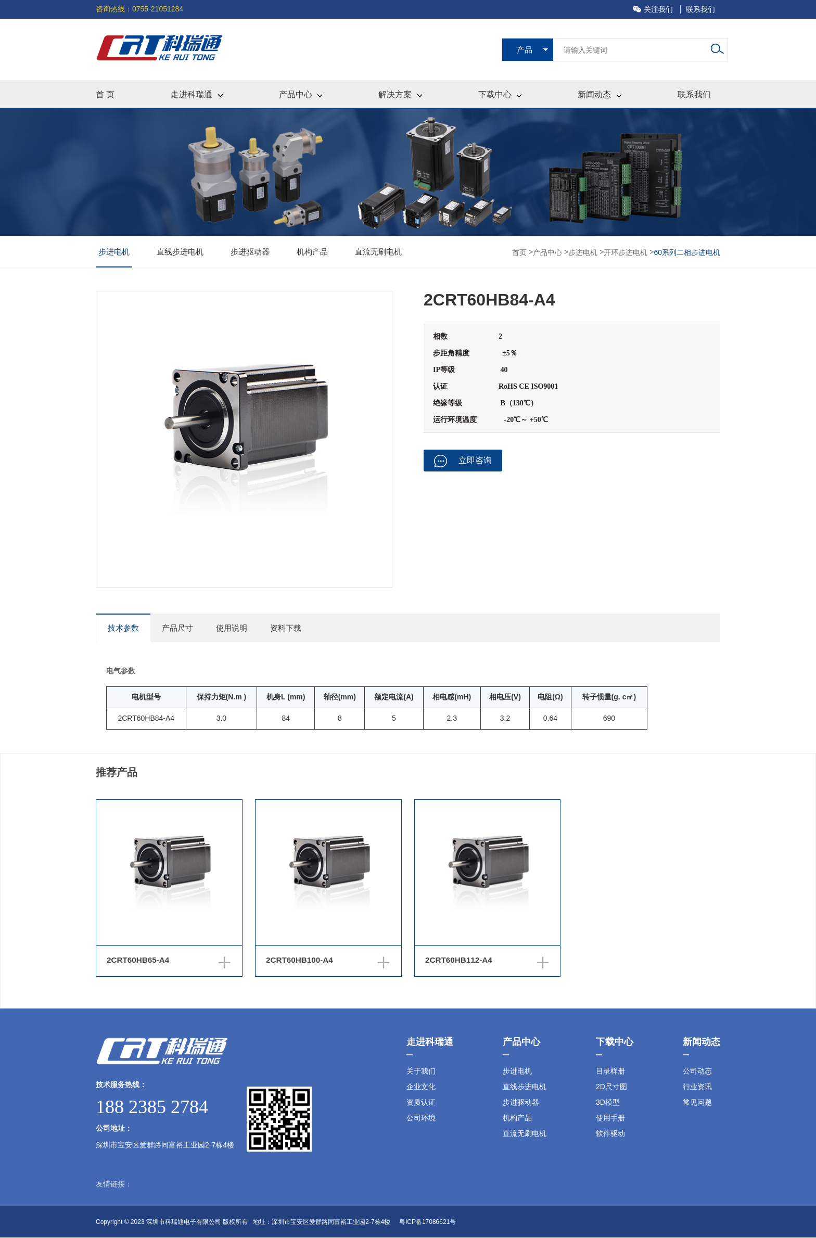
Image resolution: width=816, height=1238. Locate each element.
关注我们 (654, 9)
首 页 (105, 94)
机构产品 (312, 251)
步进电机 (114, 251)
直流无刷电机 (378, 251)
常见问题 (697, 1103)
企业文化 (421, 1087)
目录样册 (610, 1071)
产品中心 (300, 94)
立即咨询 (463, 461)
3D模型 (608, 1103)
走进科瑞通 (196, 94)
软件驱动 (610, 1134)
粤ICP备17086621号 (427, 1222)
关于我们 (421, 1071)
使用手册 (610, 1118)
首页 (520, 252)
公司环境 (421, 1118)
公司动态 (697, 1071)
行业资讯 (697, 1087)
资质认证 (421, 1103)
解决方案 (400, 94)
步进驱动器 (250, 251)
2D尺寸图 (611, 1087)
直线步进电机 (180, 251)
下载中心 (499, 94)
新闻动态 (599, 94)
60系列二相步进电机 (687, 252)
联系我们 (700, 9)
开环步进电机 (625, 252)
